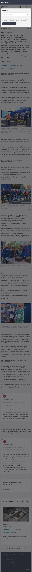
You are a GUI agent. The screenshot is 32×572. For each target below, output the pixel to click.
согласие (21, 17)
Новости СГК (16, 2)
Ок (9, 23)
